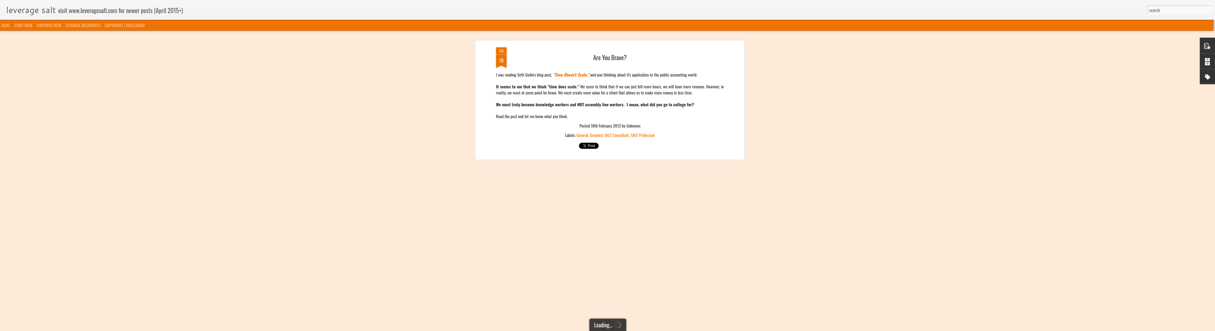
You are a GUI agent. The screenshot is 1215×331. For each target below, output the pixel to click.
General (582, 35)
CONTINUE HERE (49, 25)
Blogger (638, 327)
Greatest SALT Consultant (609, 35)
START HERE (23, 25)
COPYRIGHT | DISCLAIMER (125, 25)
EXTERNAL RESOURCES (83, 25)
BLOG (6, 25)
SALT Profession (643, 35)
